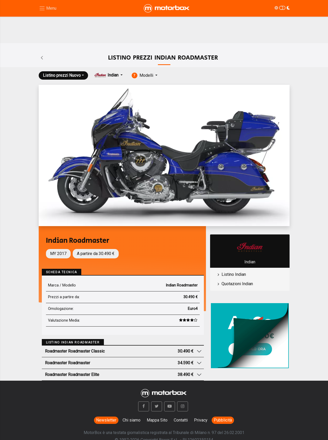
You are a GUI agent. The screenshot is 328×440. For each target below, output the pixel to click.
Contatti (181, 420)
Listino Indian (234, 274)
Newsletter (106, 420)
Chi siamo (131, 420)
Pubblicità (223, 420)
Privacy (200, 420)
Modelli (143, 75)
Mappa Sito (157, 420)
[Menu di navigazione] (48, 8)
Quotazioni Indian (237, 283)
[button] (143, 406)
